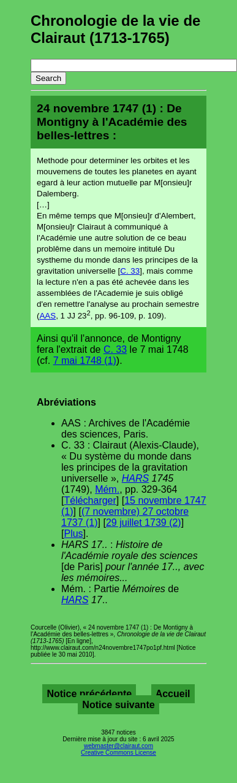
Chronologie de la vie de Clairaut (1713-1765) (115, 29)
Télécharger (90, 500)
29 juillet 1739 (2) (143, 522)
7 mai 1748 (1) (84, 360)
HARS (135, 478)
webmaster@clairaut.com (118, 745)
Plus (73, 533)
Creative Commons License (118, 752)
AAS (47, 315)
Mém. (107, 489)
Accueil (173, 693)
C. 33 (130, 271)
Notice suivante (118, 705)
